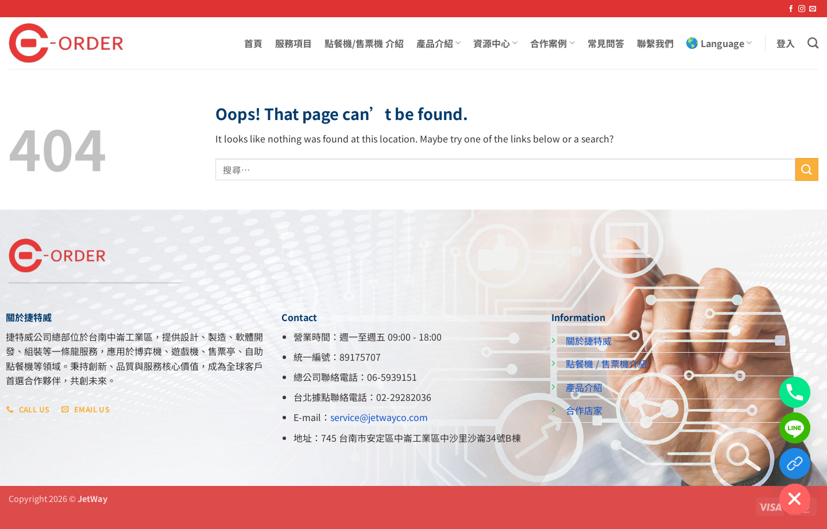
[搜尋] (812, 42)
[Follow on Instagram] (801, 9)
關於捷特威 (589, 340)
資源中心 (495, 43)
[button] (785, 43)
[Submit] (806, 169)
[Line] (794, 427)
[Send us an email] (812, 9)
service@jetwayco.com (379, 417)
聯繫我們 (655, 43)
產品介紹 (438, 43)
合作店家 (584, 410)
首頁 (253, 43)
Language (719, 43)
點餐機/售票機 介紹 (364, 43)
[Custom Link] (794, 463)
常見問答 (606, 43)
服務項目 (293, 43)
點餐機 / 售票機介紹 (606, 363)
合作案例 (552, 43)
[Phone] (794, 392)
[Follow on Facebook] (790, 9)
